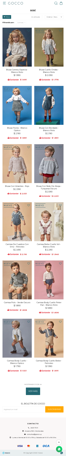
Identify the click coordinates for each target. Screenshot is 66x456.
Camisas (20, 22)
